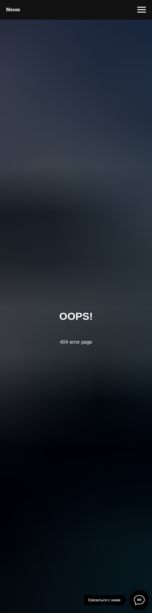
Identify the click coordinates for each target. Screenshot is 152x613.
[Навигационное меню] (141, 10)
